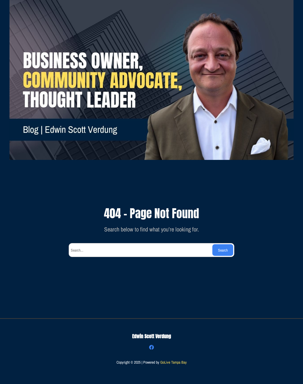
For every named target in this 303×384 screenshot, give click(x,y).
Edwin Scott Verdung (151, 336)
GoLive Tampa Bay (173, 362)
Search (223, 250)
